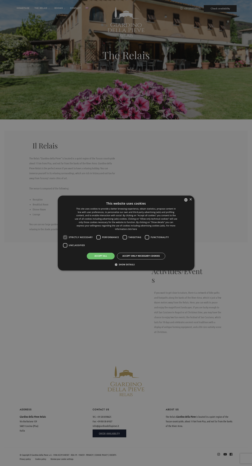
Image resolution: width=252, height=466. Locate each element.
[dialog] (126, 233)
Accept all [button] (100, 256)
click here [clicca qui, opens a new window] (132, 229)
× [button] (190, 199)
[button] (126, 264)
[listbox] (186, 200)
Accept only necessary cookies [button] (141, 256)
